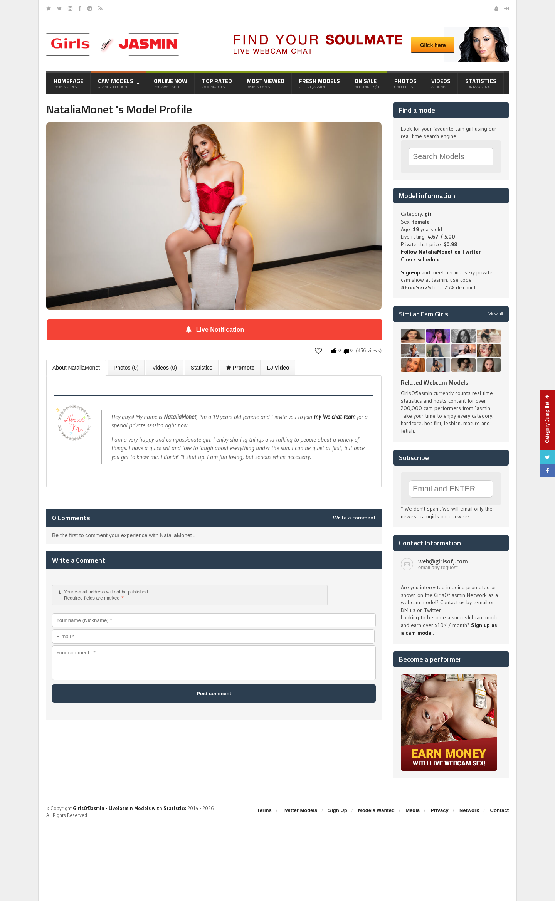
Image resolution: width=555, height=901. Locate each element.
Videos (441, 83)
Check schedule (420, 259)
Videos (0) (164, 368)
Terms (264, 810)
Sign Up (337, 810)
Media (412, 810)
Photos (405, 83)
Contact (499, 810)
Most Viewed (265, 83)
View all (495, 313)
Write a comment (354, 517)
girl (429, 213)
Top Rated (217, 83)
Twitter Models (300, 810)
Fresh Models (319, 83)
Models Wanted (376, 810)
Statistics (480, 83)
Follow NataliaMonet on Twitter (441, 251)
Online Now (170, 83)
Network (469, 810)
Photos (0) (126, 368)
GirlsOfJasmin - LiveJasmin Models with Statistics (129, 808)
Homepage (68, 83)
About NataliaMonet (76, 368)
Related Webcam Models (434, 382)
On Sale (367, 83)
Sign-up (410, 272)
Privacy (439, 810)
